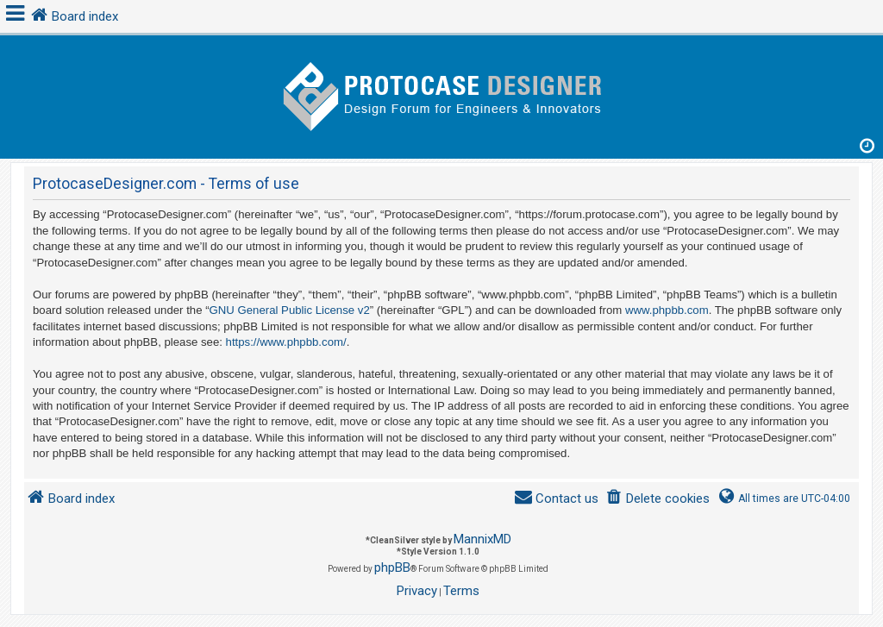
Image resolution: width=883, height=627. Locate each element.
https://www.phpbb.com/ (286, 341)
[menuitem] (657, 499)
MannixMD (482, 539)
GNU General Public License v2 (290, 310)
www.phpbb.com (667, 310)
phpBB (392, 567)
